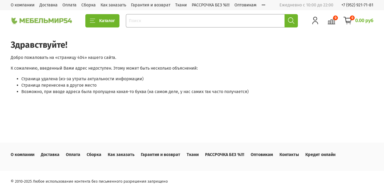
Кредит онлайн (320, 154)
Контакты (289, 154)
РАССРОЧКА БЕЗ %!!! (211, 4)
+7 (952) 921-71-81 (357, 4)
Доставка (48, 4)
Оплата (69, 4)
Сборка (88, 4)
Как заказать (113, 4)
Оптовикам (245, 4)
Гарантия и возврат (150, 4)
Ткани (181, 4)
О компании (23, 4)
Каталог (102, 20)
